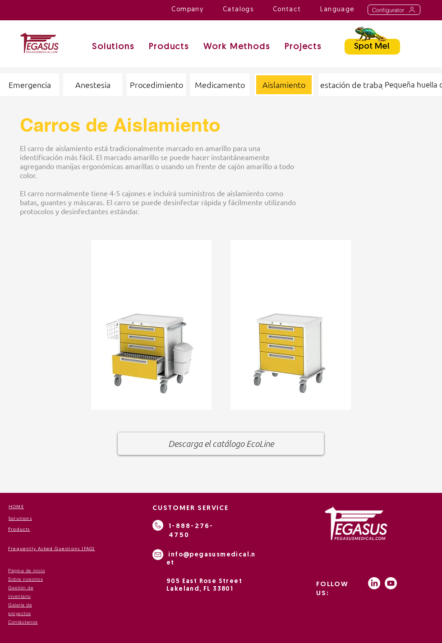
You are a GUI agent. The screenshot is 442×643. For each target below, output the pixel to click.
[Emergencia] (29, 84)
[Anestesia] (92, 84)
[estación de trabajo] (354, 84)
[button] (237, 47)
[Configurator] (394, 10)
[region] (151, 325)
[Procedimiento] (156, 84)
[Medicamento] (219, 84)
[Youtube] (391, 583)
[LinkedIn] (374, 583)
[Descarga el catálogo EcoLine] (221, 443)
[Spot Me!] (372, 47)
